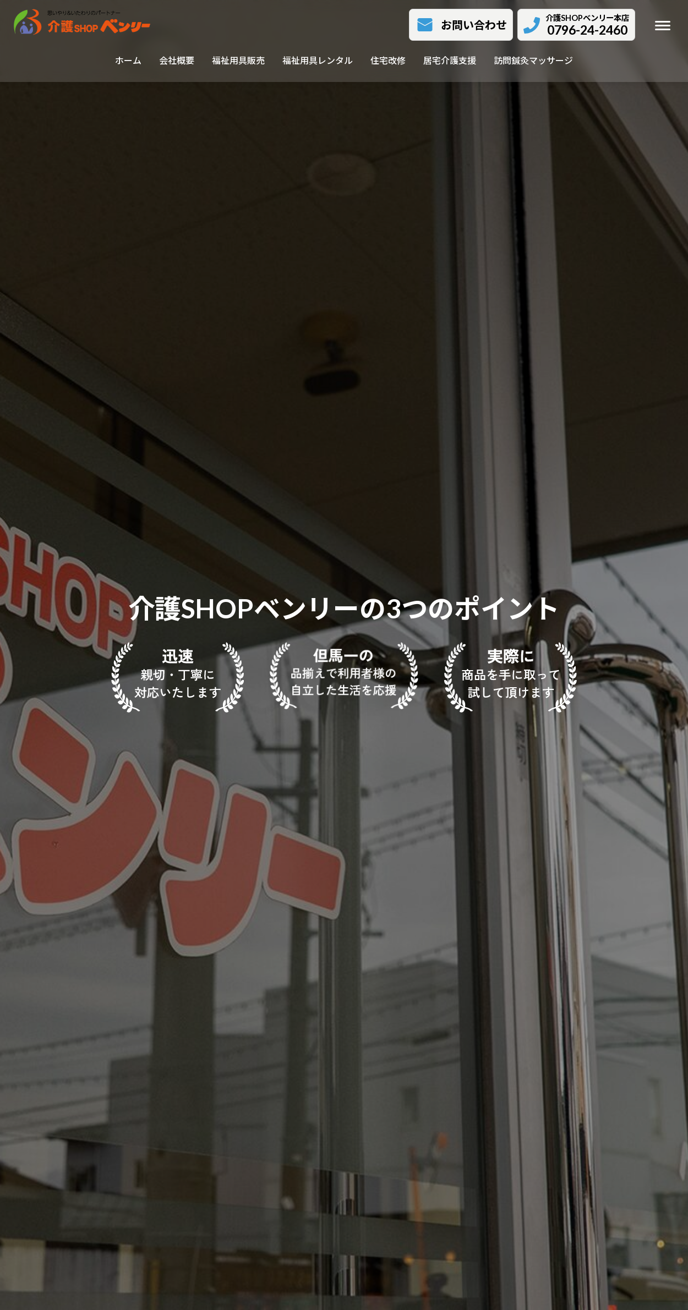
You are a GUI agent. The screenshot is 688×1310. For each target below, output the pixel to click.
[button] (461, 25)
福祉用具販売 (238, 60)
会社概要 (176, 60)
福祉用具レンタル (317, 60)
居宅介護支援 (449, 60)
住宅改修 (388, 60)
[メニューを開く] (662, 25)
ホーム (128, 60)
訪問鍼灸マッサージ (533, 60)
